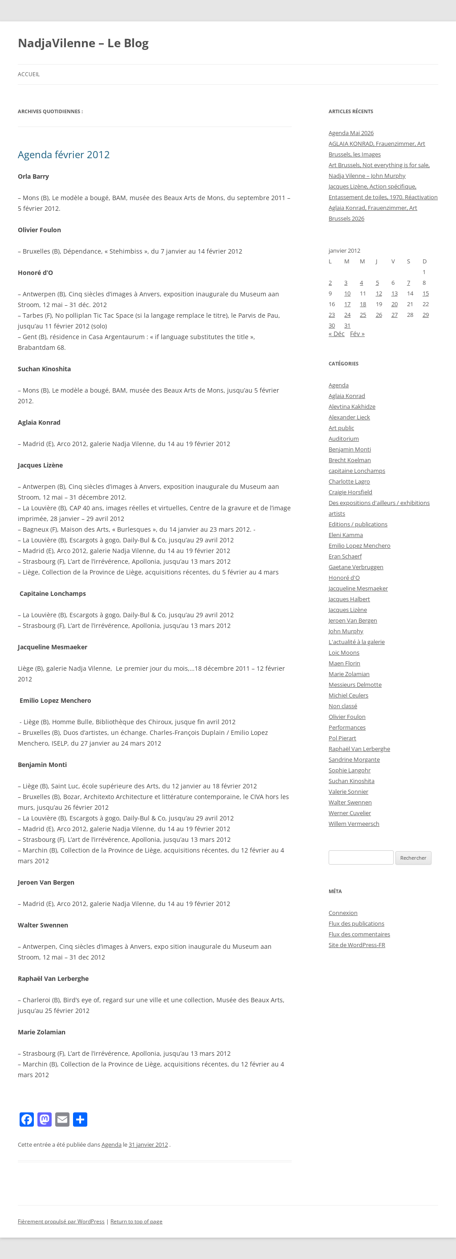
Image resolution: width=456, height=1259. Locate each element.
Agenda (112, 1144)
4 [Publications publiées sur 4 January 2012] (361, 283)
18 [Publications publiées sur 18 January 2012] (363, 304)
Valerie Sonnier (348, 791)
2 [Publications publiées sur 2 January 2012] (330, 283)
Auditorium (344, 439)
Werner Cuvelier (350, 813)
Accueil (29, 74)
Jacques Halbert (349, 599)
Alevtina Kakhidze (352, 406)
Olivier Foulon (347, 717)
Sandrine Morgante (354, 759)
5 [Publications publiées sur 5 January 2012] (377, 283)
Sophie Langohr (349, 770)
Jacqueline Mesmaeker (358, 588)
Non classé (343, 706)
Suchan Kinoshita (352, 781)
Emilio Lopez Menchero (360, 545)
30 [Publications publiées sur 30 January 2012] (332, 325)
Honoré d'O (344, 578)
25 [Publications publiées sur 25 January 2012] (363, 315)
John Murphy (346, 631)
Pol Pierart (342, 738)
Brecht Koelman (350, 460)
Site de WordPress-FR (357, 945)
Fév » (357, 333)
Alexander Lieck (349, 417)
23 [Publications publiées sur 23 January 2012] (332, 315)
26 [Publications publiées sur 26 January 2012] (379, 315)
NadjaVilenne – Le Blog (83, 43)
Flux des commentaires (359, 934)
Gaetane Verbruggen (356, 567)
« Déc (337, 333)
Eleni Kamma (346, 535)
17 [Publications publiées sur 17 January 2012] (347, 304)
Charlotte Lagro (349, 481)
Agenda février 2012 (64, 154)
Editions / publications (358, 524)
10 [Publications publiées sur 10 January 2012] (347, 293)
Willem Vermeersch (354, 824)
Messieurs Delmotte (355, 685)
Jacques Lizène (348, 610)
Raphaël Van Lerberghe (359, 749)
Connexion (343, 913)
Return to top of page (136, 1221)
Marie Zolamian (349, 674)
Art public (341, 428)
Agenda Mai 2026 (351, 133)
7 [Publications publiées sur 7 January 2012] (408, 283)
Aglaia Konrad (347, 396)
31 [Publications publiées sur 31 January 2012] (347, 325)
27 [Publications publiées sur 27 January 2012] (394, 315)
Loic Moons (344, 652)
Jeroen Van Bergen (353, 620)
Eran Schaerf (345, 556)
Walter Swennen (350, 802)
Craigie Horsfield (350, 492)
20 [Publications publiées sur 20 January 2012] (394, 304)
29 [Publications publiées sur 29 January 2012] (426, 315)
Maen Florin (344, 663)
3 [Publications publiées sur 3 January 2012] (345, 283)
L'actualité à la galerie (357, 642)
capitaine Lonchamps (357, 471)
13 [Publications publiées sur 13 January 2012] (394, 293)
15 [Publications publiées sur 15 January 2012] (426, 293)
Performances (347, 727)
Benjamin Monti (350, 449)
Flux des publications (356, 923)
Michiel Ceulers (348, 695)
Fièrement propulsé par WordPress (61, 1221)
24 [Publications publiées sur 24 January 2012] (347, 315)
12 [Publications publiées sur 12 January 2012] (379, 293)
